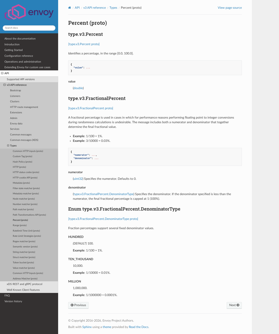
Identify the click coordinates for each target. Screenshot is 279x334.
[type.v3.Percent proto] (84, 44)
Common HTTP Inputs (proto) (28, 273)
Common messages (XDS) (24, 140)
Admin (13, 118)
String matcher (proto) (24, 252)
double (78, 88)
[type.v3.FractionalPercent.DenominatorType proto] (103, 218)
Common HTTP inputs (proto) (28, 151)
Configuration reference (18, 55)
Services (14, 129)
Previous (78, 305)
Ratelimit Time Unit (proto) (26, 231)
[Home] (69, 7)
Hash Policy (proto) (22, 162)
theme (107, 327)
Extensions (16, 112)
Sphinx (87, 327)
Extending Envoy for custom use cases (27, 67)
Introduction (12, 44)
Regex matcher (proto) (24, 241)
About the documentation (20, 38)
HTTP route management (24, 107)
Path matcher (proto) (23, 209)
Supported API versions (21, 79)
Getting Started (13, 50)
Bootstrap (15, 90)
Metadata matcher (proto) (26, 194)
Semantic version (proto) (25, 247)
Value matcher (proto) (24, 268)
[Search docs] (29, 28)
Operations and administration (22, 61)
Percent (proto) (20, 220)
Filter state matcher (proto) (26, 188)
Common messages (21, 134)
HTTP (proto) (19, 167)
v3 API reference (15, 85)
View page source (230, 7)
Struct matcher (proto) (24, 257)
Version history (13, 301)
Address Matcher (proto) (25, 279)
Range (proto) (20, 225)
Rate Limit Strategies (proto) (27, 236)
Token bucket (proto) (23, 263)
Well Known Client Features (23, 289)
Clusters (14, 101)
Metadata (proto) (21, 183)
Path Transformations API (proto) (29, 215)
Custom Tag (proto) (22, 156)
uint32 (78, 178)
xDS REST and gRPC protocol (24, 284)
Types (12, 146)
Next (234, 305)
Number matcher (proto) (25, 204)
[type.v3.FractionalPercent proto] (90, 108)
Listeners (15, 96)
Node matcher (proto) (24, 199)
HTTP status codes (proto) (26, 172)
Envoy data (16, 123)
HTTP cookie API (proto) (25, 178)
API (5, 73)
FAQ (7, 295)
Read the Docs (138, 327)
